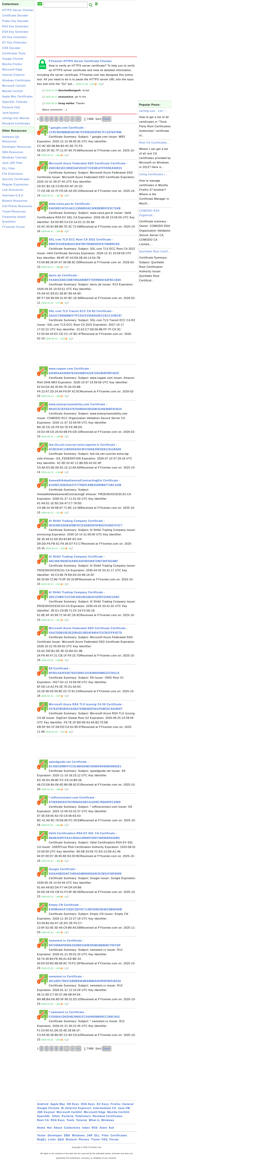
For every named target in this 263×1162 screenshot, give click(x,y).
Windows (107, 1120)
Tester (41, 1135)
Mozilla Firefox (12, 64)
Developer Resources (16, 146)
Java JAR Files (12, 162)
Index (86, 1127)
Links (52, 1139)
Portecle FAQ (11, 107)
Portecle (68, 1116)
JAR (90, 1135)
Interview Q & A (12, 195)
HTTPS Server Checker (18, 10)
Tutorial (81, 1120)
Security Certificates (16, 179)
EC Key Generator (14, 42)
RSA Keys (58, 1120)
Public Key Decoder (15, 21)
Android (42, 1104)
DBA (67, 1135)
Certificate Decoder (15, 15)
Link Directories (12, 189)
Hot (49, 1127)
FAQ (105, 1139)
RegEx (41, 1139)
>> (78, 119)
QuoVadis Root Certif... (154, 251)
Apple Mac (57, 1104)
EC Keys (103, 1104)
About (58, 1127)
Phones (84, 1139)
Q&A (61, 1139)
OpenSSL (43, 1116)
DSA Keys (88, 1104)
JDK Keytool (46, 1112)
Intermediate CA (104, 1108)
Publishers (83, 1116)
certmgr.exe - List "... (153, 110)
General (128, 1104)
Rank (106, 119)
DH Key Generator (14, 37)
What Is (94, 1120)
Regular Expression (15, 184)
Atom (103, 1127)
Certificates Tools (14, 53)
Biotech (71, 1139)
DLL (97, 1135)
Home (41, 1127)
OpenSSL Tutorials (15, 101)
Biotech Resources (15, 200)
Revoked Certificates (16, 123)
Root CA (43, 1120)
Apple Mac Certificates (17, 96)
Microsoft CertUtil (14, 85)
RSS (95, 1127)
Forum (114, 1139)
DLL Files (8, 168)
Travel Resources (14, 211)
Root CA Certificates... (154, 142)
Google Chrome (12, 58)
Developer (55, 1135)
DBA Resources (12, 152)
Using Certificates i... (153, 174)
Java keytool (10, 112)
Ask (111, 1127)
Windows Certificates (16, 80)
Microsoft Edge (12, 69)
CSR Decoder (11, 48)
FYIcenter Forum (13, 227)
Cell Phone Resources (17, 206)
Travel (95, 1139)
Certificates (119, 1135)
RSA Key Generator (15, 26)
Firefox (116, 1104)
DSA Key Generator (15, 31)
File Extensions (12, 173)
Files (105, 1135)
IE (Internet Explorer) (76, 1108)
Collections (72, 1127)
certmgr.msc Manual (15, 118)
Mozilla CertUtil (12, 91)
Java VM (124, 1108)
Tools (70, 1120)
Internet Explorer (13, 74)
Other (56, 1116)
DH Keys (73, 1104)
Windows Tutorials (14, 157)
